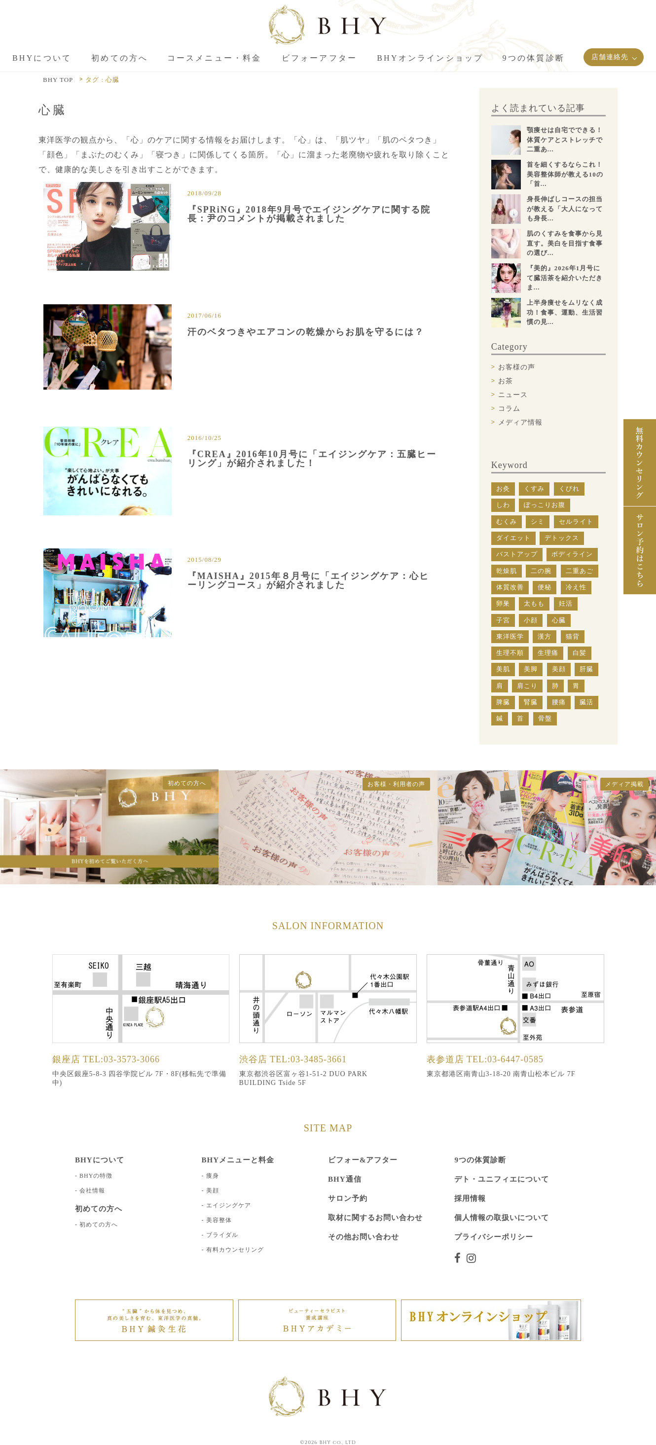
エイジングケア (228, 1204)
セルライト (576, 521)
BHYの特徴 (95, 1174)
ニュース (513, 394)
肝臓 (586, 669)
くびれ (569, 488)
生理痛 (548, 652)
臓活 (586, 702)
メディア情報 (520, 422)
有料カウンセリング (235, 1248)
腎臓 (531, 702)
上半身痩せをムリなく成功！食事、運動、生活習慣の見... (565, 312)
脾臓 (503, 702)
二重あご (579, 571)
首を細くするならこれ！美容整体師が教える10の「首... (565, 174)
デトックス (562, 538)
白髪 (579, 652)
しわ (503, 504)
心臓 (559, 620)
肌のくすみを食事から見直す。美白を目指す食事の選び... (565, 243)
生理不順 (510, 652)
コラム (509, 408)
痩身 (212, 1174)
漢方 (544, 636)
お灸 (503, 488)
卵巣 (503, 603)
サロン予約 (347, 1197)
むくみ (506, 521)
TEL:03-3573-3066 (121, 1058)
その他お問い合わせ (363, 1236)
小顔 (531, 620)
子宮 (503, 620)
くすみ (534, 488)
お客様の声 (516, 367)
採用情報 (470, 1197)
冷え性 (576, 587)
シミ (538, 521)
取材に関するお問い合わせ (375, 1217)
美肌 (503, 669)
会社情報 (92, 1189)
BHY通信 (345, 1178)
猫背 (573, 636)
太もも (534, 603)
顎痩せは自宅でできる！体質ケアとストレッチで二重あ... (565, 139)
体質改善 (510, 587)
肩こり (527, 685)
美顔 (559, 669)
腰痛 (559, 702)
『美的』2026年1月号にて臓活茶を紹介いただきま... (565, 277)
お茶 (505, 381)
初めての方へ (98, 1223)
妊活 (566, 603)
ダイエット (513, 538)
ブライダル (222, 1233)
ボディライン (572, 554)
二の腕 (541, 571)
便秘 (544, 587)
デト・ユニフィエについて (501, 1178)
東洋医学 (510, 636)
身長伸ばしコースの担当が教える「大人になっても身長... (565, 208)
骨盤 (545, 718)
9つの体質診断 (480, 1159)
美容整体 (219, 1219)
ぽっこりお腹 (544, 504)
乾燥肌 (506, 571)
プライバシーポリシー (493, 1236)
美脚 (531, 669)
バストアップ (517, 554)
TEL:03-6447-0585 (505, 1058)
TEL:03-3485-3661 (308, 1058)
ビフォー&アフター (363, 1159)
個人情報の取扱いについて (501, 1217)
